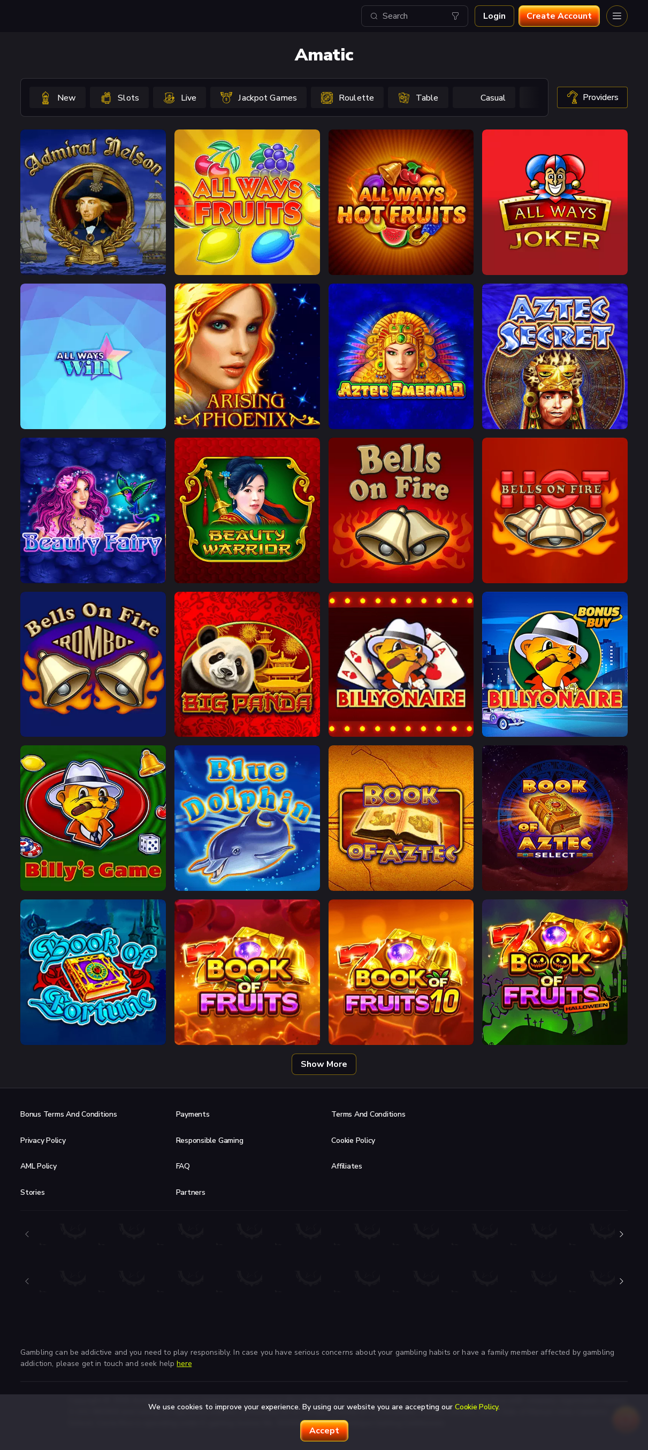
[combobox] (414, 16)
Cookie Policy (353, 1140)
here (184, 1364)
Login (494, 16)
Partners (190, 1192)
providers (592, 97)
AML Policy (38, 1166)
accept (324, 1431)
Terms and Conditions (368, 1114)
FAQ (183, 1166)
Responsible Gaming (209, 1140)
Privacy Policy (43, 1140)
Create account (559, 16)
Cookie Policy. (477, 1407)
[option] (57, 97)
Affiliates (346, 1166)
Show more (324, 1064)
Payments (193, 1114)
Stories (32, 1192)
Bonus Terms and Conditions (68, 1114)
